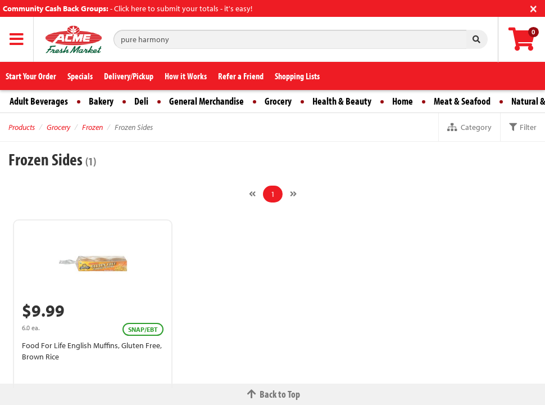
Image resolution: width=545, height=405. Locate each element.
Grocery (278, 100)
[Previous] (252, 194)
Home (402, 100)
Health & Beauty (341, 100)
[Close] (533, 8)
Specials (80, 76)
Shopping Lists (297, 76)
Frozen (92, 127)
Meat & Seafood (462, 100)
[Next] (293, 194)
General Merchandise (206, 100)
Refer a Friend (241, 76)
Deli (141, 100)
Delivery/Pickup (128, 76)
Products (21, 127)
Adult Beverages (39, 100)
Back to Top (272, 394)
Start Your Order (31, 76)
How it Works (186, 76)
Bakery (101, 100)
